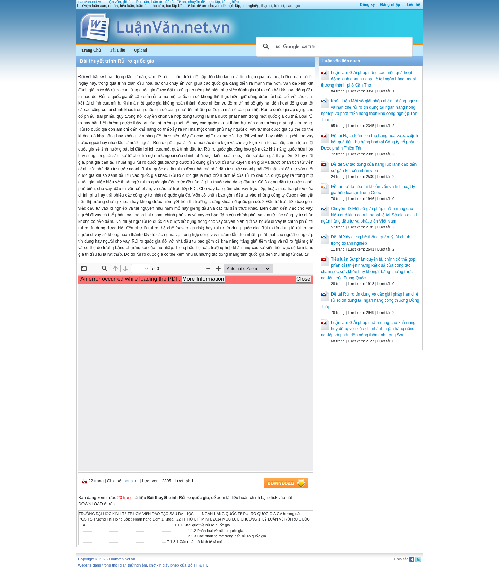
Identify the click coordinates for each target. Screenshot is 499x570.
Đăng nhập (390, 4)
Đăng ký (367, 4)
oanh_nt (131, 481)
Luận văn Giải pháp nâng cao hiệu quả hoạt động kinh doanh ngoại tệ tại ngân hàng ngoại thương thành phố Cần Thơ (368, 79)
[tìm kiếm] (333, 47)
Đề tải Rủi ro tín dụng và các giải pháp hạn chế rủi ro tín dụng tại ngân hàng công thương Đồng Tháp (370, 300)
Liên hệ (413, 4)
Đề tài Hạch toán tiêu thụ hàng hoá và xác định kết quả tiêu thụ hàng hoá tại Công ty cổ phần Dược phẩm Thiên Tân (369, 142)
